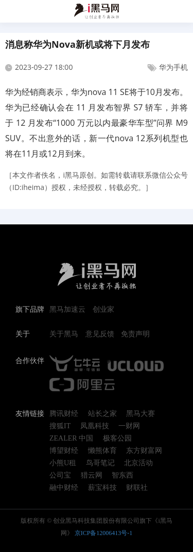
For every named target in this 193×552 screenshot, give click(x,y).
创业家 (103, 309)
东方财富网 (144, 450)
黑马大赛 (140, 413)
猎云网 (91, 475)
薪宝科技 (102, 487)
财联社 (137, 487)
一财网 (129, 426)
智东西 (122, 475)
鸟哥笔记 (100, 463)
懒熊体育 (102, 450)
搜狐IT (60, 426)
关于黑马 (63, 334)
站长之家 (102, 413)
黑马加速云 (67, 309)
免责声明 (135, 334)
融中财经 (63, 487)
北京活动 (138, 463)
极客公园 (117, 438)
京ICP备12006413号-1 (104, 533)
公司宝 (60, 475)
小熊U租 (62, 463)
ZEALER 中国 (71, 438)
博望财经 (63, 450)
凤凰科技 (94, 426)
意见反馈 (99, 334)
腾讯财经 (63, 413)
